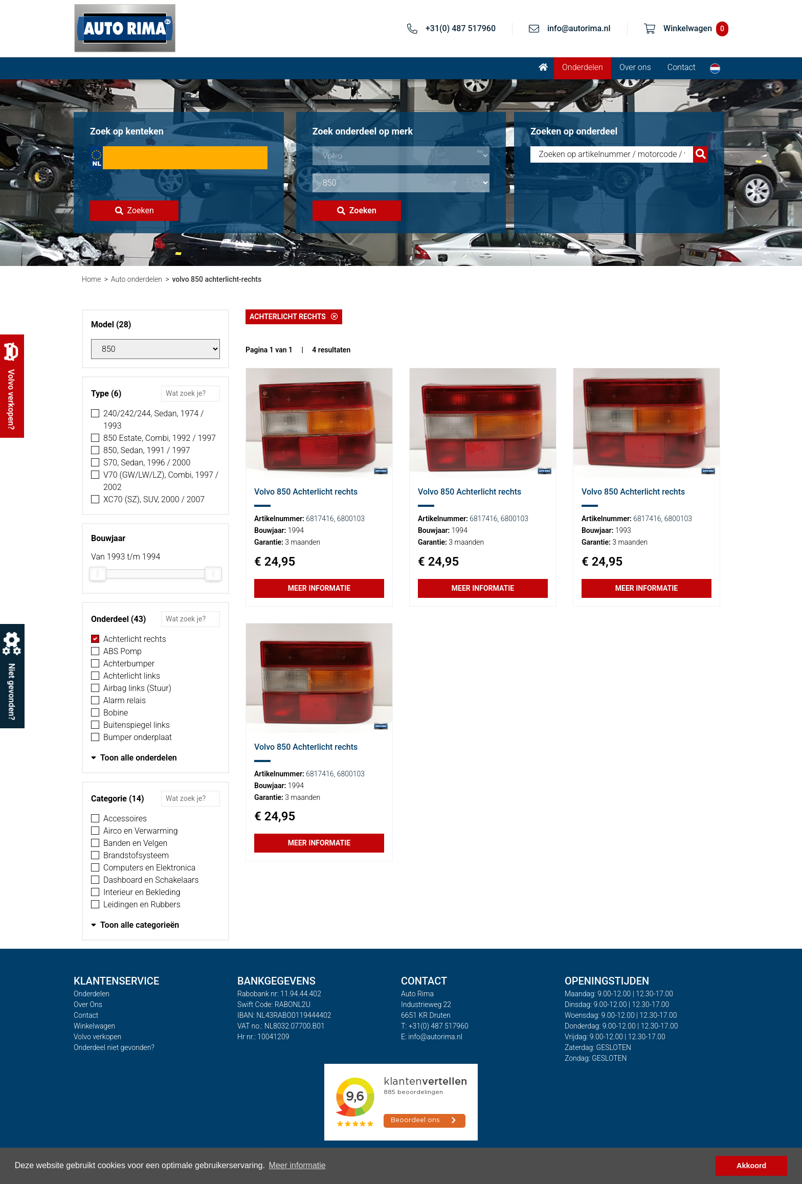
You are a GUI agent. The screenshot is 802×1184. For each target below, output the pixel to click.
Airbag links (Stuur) (137, 688)
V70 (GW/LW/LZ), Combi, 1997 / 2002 (160, 481)
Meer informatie (319, 588)
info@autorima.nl (579, 28)
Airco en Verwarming (140, 831)
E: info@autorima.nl (431, 1037)
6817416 (319, 519)
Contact (681, 67)
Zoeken (134, 210)
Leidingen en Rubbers (142, 904)
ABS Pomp (122, 651)
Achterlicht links (131, 676)
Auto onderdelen (136, 279)
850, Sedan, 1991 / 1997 (146, 450)
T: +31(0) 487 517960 (435, 1026)
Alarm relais (124, 700)
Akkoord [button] (751, 1165)
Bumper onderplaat (137, 737)
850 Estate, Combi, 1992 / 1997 (159, 438)
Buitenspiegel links (136, 725)
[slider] (97, 574)
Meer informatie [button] (297, 1165)
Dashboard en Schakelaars (151, 880)
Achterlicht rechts (134, 639)
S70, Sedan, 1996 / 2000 (146, 462)
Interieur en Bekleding (142, 892)
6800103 (351, 519)
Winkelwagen (94, 1026)
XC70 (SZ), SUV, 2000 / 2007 (154, 499)
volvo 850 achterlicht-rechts (216, 279)
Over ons (635, 67)
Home (91, 279)
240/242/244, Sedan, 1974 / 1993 (153, 420)
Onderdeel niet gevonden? (114, 1047)
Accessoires (125, 818)
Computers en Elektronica (149, 868)
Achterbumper (128, 663)
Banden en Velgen (135, 843)
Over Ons (88, 1004)
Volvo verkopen (97, 1037)
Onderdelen (582, 67)
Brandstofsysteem (136, 855)
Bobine (115, 713)
